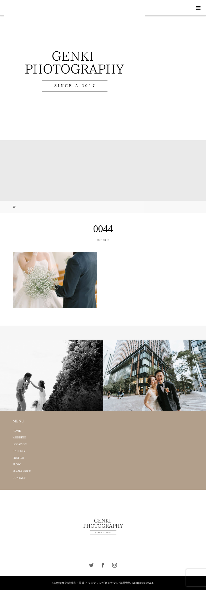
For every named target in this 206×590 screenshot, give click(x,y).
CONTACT (19, 477)
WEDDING (19, 437)
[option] (51, 375)
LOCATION (20, 444)
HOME (17, 430)
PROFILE (18, 457)
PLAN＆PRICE (22, 471)
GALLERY (19, 450)
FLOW (17, 464)
